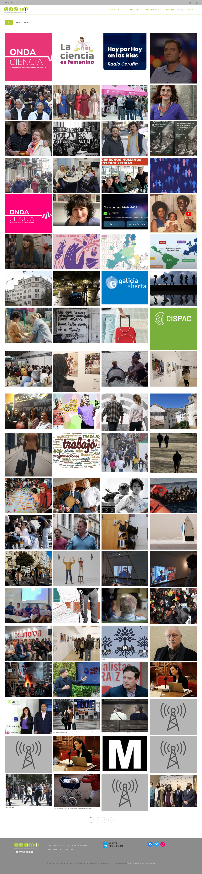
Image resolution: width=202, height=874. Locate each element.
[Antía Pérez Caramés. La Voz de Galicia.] (28, 791)
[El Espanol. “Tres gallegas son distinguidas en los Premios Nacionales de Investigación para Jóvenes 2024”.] (76, 102)
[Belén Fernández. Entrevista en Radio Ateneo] (125, 792)
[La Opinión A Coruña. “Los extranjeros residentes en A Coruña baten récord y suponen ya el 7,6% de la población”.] (173, 606)
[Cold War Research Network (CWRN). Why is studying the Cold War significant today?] (125, 495)
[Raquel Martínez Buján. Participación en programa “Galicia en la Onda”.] (76, 210)
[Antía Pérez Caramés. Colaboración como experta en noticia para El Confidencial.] (76, 791)
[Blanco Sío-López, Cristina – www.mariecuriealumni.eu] (173, 679)
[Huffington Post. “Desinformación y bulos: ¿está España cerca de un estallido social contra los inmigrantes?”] (28, 679)
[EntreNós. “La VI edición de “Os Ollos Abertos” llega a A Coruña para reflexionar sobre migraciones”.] (76, 325)
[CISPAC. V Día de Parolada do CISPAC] (173, 329)
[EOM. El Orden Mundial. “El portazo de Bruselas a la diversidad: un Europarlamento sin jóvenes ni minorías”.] (125, 252)
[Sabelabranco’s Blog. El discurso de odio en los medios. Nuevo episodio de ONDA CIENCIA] (28, 411)
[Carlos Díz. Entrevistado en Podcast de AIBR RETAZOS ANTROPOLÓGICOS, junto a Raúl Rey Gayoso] (28, 754)
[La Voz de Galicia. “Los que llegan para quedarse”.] (125, 643)
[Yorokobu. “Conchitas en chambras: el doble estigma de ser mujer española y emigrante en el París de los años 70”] (173, 569)
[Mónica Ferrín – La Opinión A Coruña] (173, 791)
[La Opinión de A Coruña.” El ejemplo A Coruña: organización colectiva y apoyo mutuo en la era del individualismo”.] (125, 138)
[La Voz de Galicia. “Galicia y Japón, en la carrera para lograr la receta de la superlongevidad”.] (173, 453)
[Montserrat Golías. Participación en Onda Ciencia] (28, 213)
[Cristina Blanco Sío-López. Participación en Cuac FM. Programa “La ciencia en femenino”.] (76, 50)
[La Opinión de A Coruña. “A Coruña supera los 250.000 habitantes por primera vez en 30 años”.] (28, 175)
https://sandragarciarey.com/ (141, 863)
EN (11, 2)
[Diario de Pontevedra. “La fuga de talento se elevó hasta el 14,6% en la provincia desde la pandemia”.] (28, 532)
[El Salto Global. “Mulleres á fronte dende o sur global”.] (76, 371)
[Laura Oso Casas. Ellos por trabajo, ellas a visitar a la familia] (125, 753)
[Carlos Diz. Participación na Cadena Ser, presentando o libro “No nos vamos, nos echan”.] (125, 52)
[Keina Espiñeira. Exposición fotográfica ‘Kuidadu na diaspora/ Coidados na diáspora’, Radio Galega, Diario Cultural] (125, 211)
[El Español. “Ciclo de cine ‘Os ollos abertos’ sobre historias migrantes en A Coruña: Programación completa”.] (28, 325)
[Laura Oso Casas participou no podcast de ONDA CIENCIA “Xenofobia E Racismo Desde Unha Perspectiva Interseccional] (28, 57)
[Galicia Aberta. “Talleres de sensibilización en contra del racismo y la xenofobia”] (125, 287)
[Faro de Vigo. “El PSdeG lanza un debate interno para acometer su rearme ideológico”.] (76, 679)
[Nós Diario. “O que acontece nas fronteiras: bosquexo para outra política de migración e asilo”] (173, 495)
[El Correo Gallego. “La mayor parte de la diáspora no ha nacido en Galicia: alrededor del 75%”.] (28, 288)
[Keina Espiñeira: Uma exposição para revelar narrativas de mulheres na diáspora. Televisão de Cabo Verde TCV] (173, 213)
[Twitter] (190, 3)
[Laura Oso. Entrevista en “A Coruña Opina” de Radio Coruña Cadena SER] (76, 175)
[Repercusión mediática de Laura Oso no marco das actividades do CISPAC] (28, 716)
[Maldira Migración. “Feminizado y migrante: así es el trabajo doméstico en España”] (173, 532)
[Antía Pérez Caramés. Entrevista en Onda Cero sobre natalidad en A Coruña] (173, 754)
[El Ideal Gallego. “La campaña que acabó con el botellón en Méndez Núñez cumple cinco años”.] (76, 288)
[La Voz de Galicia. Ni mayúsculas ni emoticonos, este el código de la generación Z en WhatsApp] (76, 411)
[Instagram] (197, 3)
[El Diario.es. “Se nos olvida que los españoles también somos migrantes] (76, 138)
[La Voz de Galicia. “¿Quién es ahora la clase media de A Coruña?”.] (28, 568)
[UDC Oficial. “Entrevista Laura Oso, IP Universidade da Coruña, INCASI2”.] (173, 251)
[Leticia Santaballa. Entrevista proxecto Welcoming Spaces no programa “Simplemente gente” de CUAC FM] (125, 175)
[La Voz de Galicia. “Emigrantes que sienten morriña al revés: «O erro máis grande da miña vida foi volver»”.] (76, 495)
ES (6, 2)
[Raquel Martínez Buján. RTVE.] (173, 175)
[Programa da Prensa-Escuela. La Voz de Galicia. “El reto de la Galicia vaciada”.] (173, 411)
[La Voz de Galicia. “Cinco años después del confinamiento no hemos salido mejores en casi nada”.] (28, 138)
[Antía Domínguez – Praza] (125, 716)
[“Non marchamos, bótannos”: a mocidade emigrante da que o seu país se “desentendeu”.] (173, 138)
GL (17, 2)
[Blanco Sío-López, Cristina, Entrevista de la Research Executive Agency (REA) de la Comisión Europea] (76, 754)
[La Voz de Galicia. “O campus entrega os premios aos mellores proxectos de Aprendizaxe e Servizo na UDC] (125, 102)
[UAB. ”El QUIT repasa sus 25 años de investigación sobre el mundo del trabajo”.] (76, 450)
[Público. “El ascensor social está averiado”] (125, 532)
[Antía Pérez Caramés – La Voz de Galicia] (76, 716)
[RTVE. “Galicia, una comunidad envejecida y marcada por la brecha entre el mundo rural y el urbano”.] (125, 412)
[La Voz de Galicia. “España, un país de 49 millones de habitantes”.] (28, 102)
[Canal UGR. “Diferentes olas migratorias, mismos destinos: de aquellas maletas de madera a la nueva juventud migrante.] (28, 454)
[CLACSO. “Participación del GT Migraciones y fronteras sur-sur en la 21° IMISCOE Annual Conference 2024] (28, 605)
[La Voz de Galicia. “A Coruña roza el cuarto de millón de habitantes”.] (125, 452)
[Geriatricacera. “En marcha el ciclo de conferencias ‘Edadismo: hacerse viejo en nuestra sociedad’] (76, 568)
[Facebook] (193, 3)
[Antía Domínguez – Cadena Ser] (173, 717)
